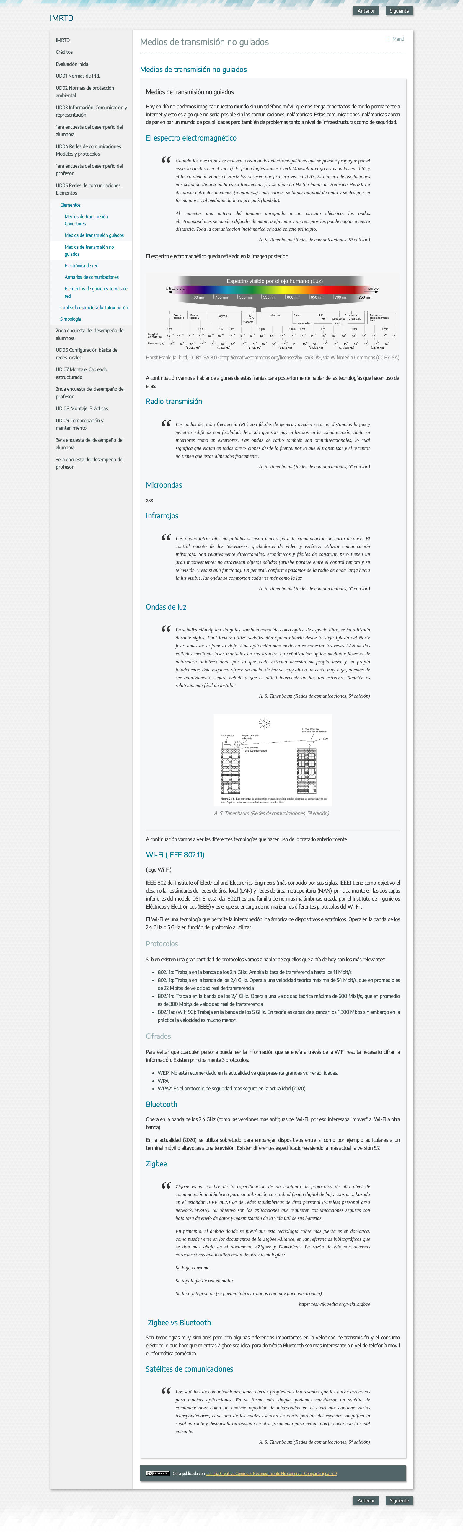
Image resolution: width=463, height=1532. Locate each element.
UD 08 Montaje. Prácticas (82, 408)
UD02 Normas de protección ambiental (85, 92)
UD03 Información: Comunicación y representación (91, 111)
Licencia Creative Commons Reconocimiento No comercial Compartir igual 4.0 (271, 1473)
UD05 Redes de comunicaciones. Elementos (88, 189)
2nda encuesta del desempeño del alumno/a (90, 334)
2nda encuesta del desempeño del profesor (90, 393)
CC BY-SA (388, 357)
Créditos (64, 52)
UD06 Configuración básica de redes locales (86, 354)
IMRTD (63, 40)
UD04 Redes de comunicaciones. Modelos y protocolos (89, 150)
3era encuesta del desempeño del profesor (89, 463)
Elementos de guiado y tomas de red (96, 292)
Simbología (70, 319)
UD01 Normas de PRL (78, 76)
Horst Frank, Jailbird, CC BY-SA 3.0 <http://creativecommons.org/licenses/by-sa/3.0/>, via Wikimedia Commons (260, 357)
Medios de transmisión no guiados (89, 250)
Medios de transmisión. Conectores (87, 220)
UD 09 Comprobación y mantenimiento (79, 424)
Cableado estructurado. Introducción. (94, 307)
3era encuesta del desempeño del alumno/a (89, 444)
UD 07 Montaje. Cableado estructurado (81, 373)
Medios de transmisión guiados (94, 235)
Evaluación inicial (72, 64)
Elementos (70, 205)
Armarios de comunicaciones (92, 277)
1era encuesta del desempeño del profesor (89, 170)
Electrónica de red (81, 265)
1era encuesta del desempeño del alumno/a (89, 131)
